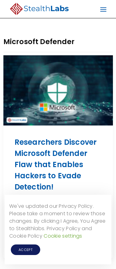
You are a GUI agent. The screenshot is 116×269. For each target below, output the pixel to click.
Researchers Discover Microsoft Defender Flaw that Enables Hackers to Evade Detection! (56, 164)
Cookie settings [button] (63, 235)
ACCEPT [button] (25, 249)
